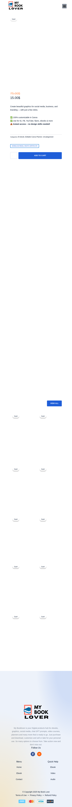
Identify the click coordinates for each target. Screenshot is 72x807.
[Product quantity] (13, 155)
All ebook (21, 137)
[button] (64, 6)
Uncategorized (48, 137)
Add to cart (40, 155)
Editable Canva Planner (33, 137)
